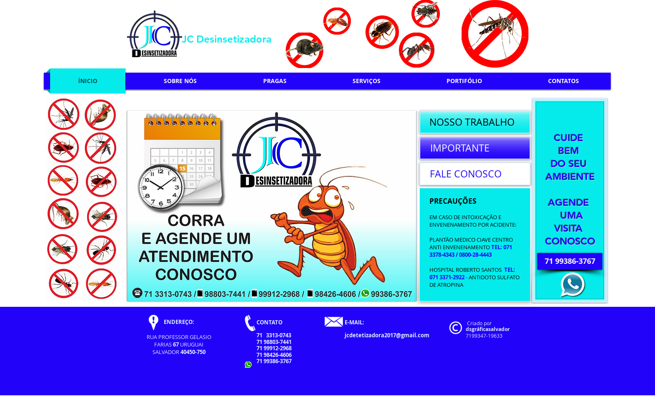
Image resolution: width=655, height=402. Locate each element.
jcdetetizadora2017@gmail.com (387, 335)
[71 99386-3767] (569, 261)
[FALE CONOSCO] (475, 173)
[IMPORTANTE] (475, 148)
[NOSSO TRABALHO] (475, 122)
